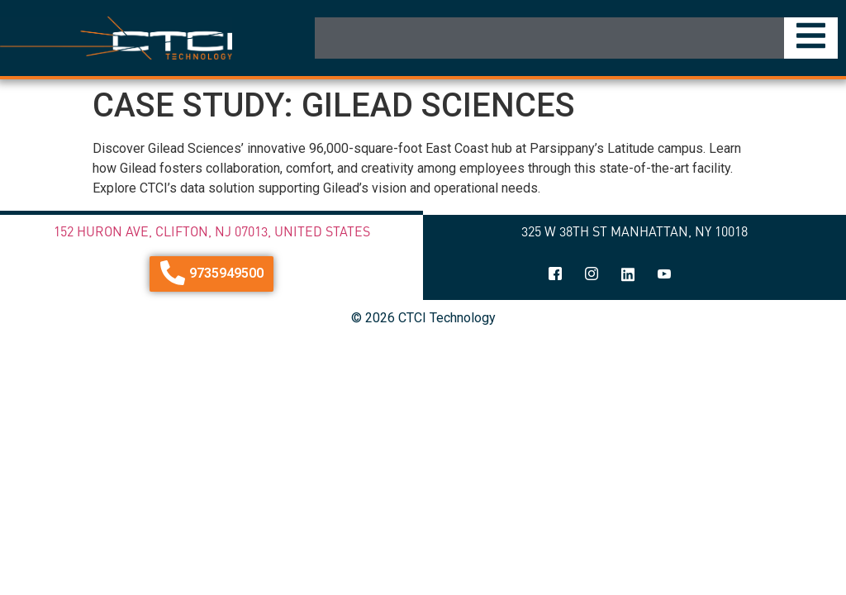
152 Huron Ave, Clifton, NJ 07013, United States (212, 231)
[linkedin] (627, 275)
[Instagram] (591, 275)
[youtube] (664, 275)
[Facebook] (555, 275)
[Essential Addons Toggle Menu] (811, 38)
